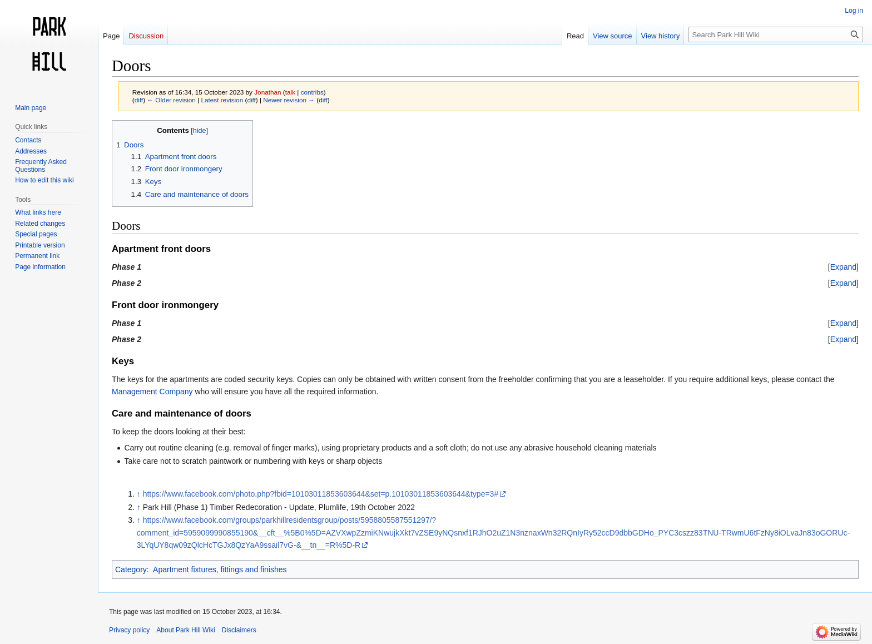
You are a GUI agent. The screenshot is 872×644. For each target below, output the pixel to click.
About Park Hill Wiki (185, 630)
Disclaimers (239, 630)
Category (131, 569)
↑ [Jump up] (139, 493)
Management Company (152, 391)
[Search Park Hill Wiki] (775, 34)
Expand (843, 266)
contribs (312, 92)
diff (139, 99)
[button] (843, 267)
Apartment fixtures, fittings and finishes (219, 569)
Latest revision (222, 99)
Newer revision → (289, 99)
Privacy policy (129, 630)
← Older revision (171, 99)
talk (290, 92)
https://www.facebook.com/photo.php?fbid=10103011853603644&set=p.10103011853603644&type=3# (320, 493)
